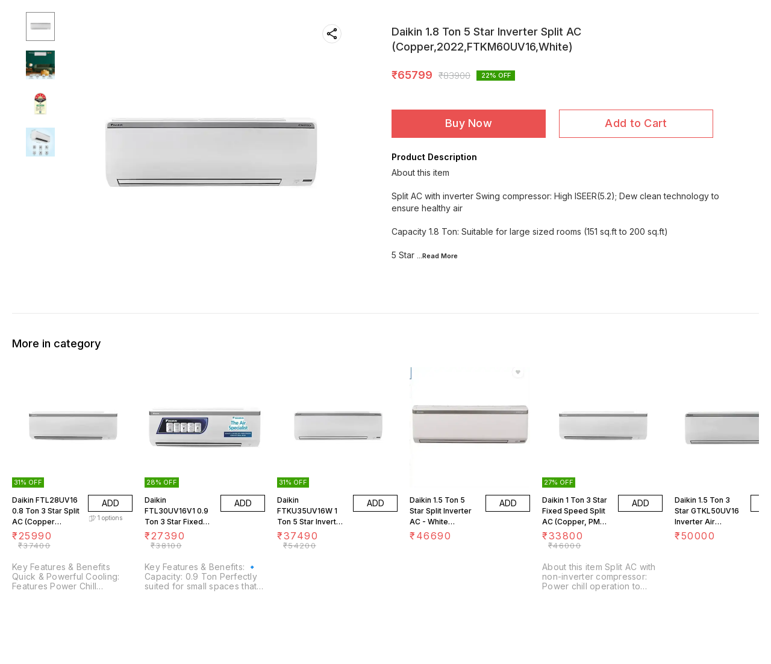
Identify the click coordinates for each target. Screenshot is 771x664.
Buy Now (468, 123)
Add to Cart (636, 123)
